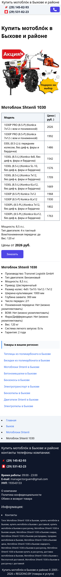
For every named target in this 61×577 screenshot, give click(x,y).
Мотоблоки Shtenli (17, 432)
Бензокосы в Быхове (17, 380)
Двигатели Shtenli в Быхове (21, 399)
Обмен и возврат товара (16, 498)
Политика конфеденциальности (21, 495)
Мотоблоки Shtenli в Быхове (21, 367)
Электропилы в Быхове (18, 406)
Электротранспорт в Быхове (21, 386)
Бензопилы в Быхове (17, 393)
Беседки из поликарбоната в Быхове (27, 360)
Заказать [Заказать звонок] (12, 254)
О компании (9, 491)
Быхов (10, 426)
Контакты (11, 515)
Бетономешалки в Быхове (20, 373)
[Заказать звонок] (55, 9)
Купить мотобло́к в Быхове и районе (30, 2)
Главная (11, 420)
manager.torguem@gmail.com (29, 479)
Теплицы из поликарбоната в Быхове (27, 354)
